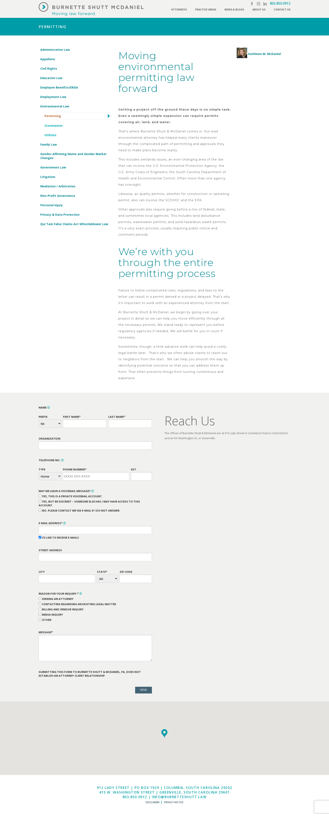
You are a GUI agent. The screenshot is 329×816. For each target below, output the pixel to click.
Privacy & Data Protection (60, 215)
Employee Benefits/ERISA (59, 87)
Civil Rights (48, 69)
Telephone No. (51, 460)
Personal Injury (51, 205)
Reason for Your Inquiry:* (60, 593)
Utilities (50, 135)
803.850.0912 (280, 3)
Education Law (51, 78)
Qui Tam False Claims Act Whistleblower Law (74, 224)
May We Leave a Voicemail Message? (66, 491)
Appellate (47, 59)
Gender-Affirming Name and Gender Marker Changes (73, 156)
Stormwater (53, 126)
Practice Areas (205, 9)
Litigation (47, 177)
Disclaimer (152, 802)
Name (44, 407)
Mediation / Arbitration (57, 186)
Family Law (48, 144)
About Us (258, 9)
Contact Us (282, 9)
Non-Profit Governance (57, 196)
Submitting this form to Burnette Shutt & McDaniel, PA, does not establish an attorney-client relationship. (90, 674)
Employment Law (53, 97)
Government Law (53, 167)
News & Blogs (234, 9)
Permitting (52, 116)
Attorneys (179, 9)
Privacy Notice (173, 802)
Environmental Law (54, 106)
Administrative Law (55, 50)
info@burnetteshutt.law (179, 797)
